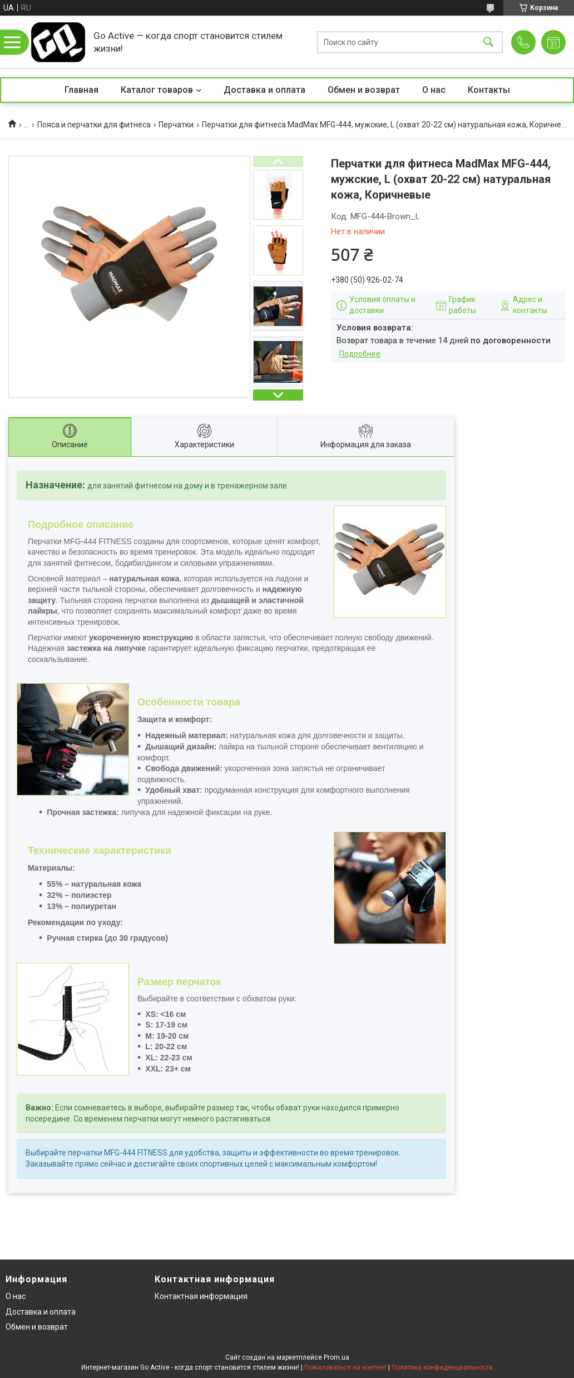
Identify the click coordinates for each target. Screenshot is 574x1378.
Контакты (489, 90)
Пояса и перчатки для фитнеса (94, 124)
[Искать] (488, 42)
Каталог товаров (157, 90)
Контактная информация (201, 1296)
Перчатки (176, 124)
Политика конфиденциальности (442, 1367)
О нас (434, 90)
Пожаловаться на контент (345, 1367)
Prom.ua (336, 1357)
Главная (81, 90)
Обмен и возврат (364, 90)
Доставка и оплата (264, 90)
